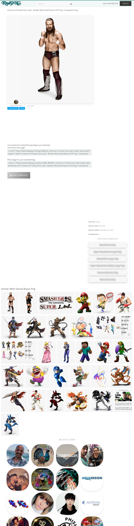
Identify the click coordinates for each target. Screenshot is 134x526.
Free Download (19, 175)
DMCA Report (108, 492)
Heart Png (35, 505)
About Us (107, 483)
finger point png (14, 505)
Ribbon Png (36, 496)
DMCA (22, 108)
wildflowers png (14, 483)
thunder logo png (15, 502)
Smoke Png (59, 492)
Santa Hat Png (37, 489)
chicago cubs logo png (17, 499)
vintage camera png (15, 486)
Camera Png (60, 486)
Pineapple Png (85, 492)
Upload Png (108, 499)
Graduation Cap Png (63, 499)
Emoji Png (83, 496)
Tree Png (59, 489)
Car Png (82, 486)
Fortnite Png (60, 505)
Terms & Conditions (111, 489)
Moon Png (59, 496)
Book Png (83, 499)
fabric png (11, 489)
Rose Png (35, 492)
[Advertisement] (50, 126)
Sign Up (125, 3)
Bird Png (82, 489)
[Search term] (55, 3)
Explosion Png (61, 502)
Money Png (83, 483)
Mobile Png (36, 502)
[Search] (71, 4)
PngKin (34, 499)
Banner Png (84, 505)
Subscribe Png (37, 483)
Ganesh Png (84, 502)
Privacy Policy (108, 496)
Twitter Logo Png (38, 486)
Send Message (13, 108)
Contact (106, 486)
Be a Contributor (110, 3)
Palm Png (59, 483)
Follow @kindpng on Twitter (114, 508)
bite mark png (13, 496)
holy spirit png (13, 492)
